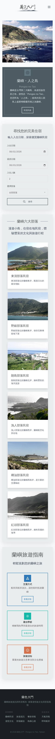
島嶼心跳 (32, 721)
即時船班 (46, 721)
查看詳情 (27, 599)
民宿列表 (27, 110)
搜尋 (27, 201)
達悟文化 (9, 721)
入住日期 (11, 146)
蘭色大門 (28, 697)
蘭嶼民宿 (9, 716)
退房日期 (11, 159)
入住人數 (11, 173)
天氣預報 (46, 716)
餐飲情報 (32, 716)
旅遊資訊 (20, 716)
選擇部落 (11, 186)
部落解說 (20, 721)
